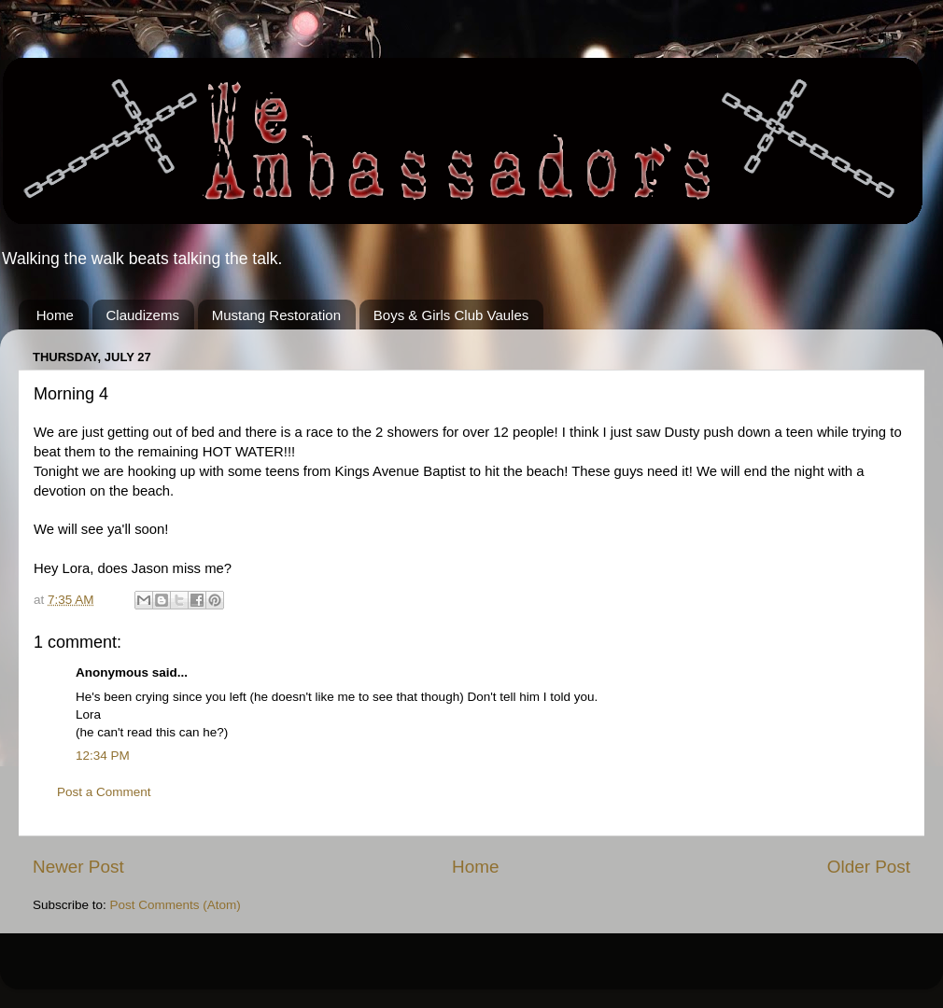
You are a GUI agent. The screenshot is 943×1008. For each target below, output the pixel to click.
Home (55, 315)
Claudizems (142, 315)
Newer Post (78, 866)
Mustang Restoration (276, 315)
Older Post (868, 866)
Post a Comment (104, 792)
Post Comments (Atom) (175, 905)
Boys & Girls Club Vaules (450, 315)
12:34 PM (103, 756)
